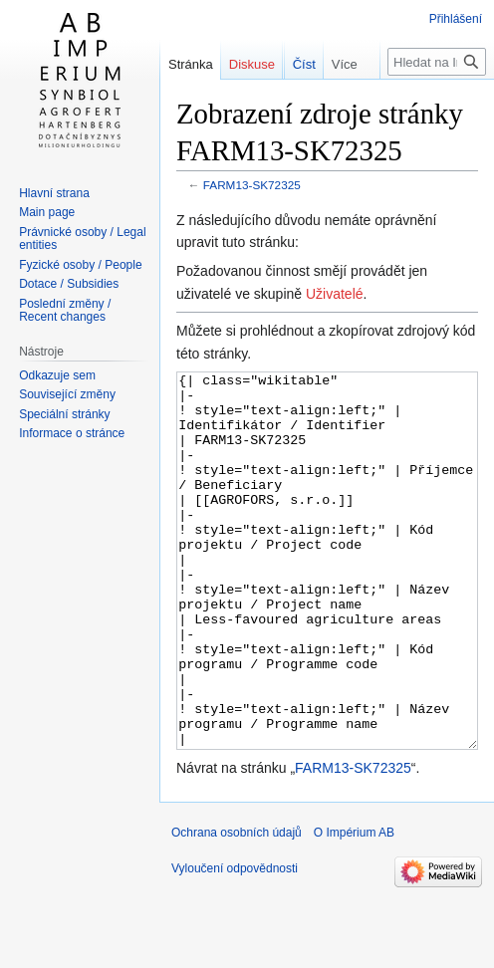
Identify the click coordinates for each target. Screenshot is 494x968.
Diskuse (252, 64)
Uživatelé (335, 294)
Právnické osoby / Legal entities (82, 239)
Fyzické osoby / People (80, 265)
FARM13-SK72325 (252, 184)
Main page (47, 212)
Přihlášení (455, 19)
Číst (279, 104)
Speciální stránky (64, 414)
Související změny (67, 394)
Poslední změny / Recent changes (65, 311)
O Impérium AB (354, 907)
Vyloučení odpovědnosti (234, 943)
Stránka (190, 64)
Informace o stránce (71, 433)
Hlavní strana (54, 193)
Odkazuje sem (57, 375)
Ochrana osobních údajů (236, 907)
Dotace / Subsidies (69, 284)
